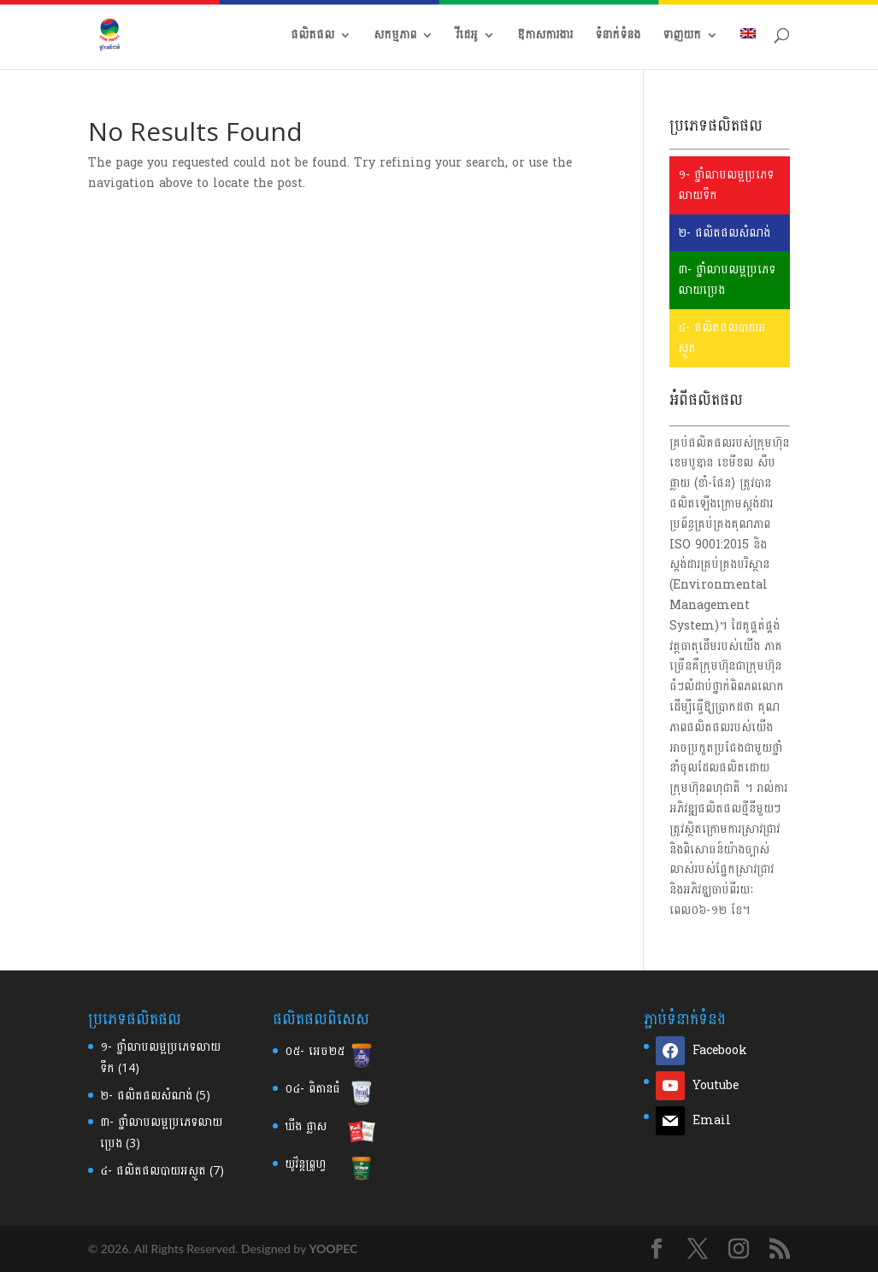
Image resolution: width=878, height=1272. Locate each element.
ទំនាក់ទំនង (617, 37)
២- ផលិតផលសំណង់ (724, 232)
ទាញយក (682, 37)
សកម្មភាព (395, 37)
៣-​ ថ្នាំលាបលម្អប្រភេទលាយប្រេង (161, 1132)
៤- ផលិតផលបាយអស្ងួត (722, 338)
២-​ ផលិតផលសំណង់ (146, 1095)
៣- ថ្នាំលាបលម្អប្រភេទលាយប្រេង (726, 280)
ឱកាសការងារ (545, 37)
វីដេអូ (467, 37)
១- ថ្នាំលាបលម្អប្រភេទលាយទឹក (726, 185)
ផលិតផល (312, 37)
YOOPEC (333, 1248)
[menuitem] (748, 48)
